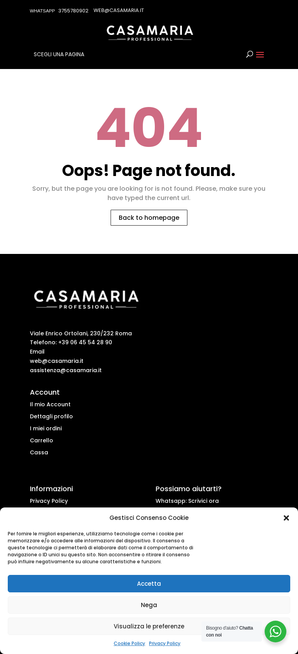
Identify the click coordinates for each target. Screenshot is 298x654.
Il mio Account (50, 404)
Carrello (41, 440)
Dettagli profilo (51, 416)
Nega (149, 605)
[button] (286, 518)
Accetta (149, 584)
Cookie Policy (129, 643)
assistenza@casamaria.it (66, 370)
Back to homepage (149, 217)
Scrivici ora (203, 501)
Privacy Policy (164, 643)
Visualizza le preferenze (149, 626)
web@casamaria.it (56, 361)
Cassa (39, 452)
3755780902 (73, 10)
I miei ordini (46, 428)
